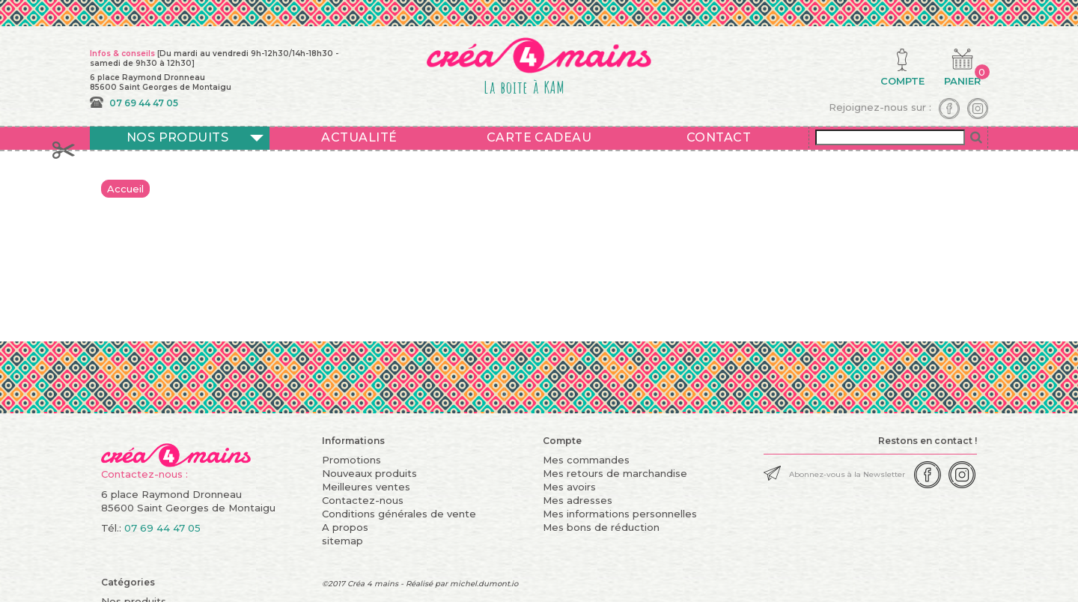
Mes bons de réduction (601, 527)
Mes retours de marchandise (615, 473)
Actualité (359, 137)
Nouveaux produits (369, 473)
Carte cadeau (539, 137)
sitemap (342, 541)
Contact (718, 137)
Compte (562, 440)
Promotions (351, 460)
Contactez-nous (363, 500)
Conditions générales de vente (399, 514)
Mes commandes (586, 460)
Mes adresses (577, 500)
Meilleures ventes (366, 487)
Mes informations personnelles (620, 514)
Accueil (125, 189)
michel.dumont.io (484, 584)
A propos (345, 527)
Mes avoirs (569, 487)
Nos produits (178, 137)
